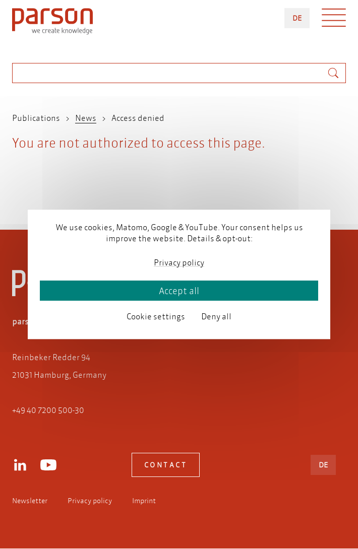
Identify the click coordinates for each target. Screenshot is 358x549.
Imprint (144, 500)
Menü (334, 20)
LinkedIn (20, 465)
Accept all (179, 291)
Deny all (216, 316)
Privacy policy (90, 500)
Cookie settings (156, 316)
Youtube (48, 465)
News (85, 117)
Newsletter (29, 500)
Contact (166, 464)
